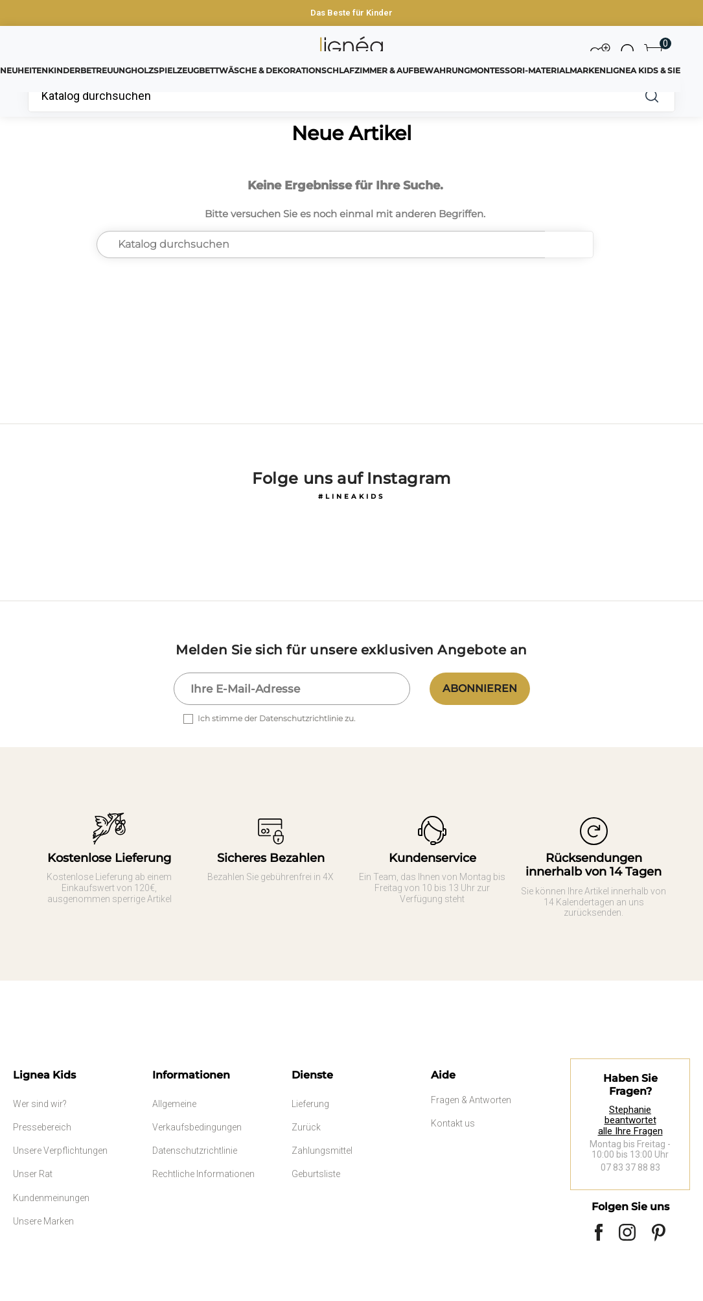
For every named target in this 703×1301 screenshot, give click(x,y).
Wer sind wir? (40, 1104)
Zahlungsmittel (322, 1150)
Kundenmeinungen (51, 1198)
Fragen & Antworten (471, 1100)
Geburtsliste (316, 1174)
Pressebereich (42, 1127)
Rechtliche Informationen (203, 1174)
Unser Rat (32, 1174)
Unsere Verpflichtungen (60, 1150)
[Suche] (328, 96)
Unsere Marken (43, 1221)
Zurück (306, 1127)
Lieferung (310, 1104)
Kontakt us (453, 1123)
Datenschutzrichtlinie (194, 1150)
